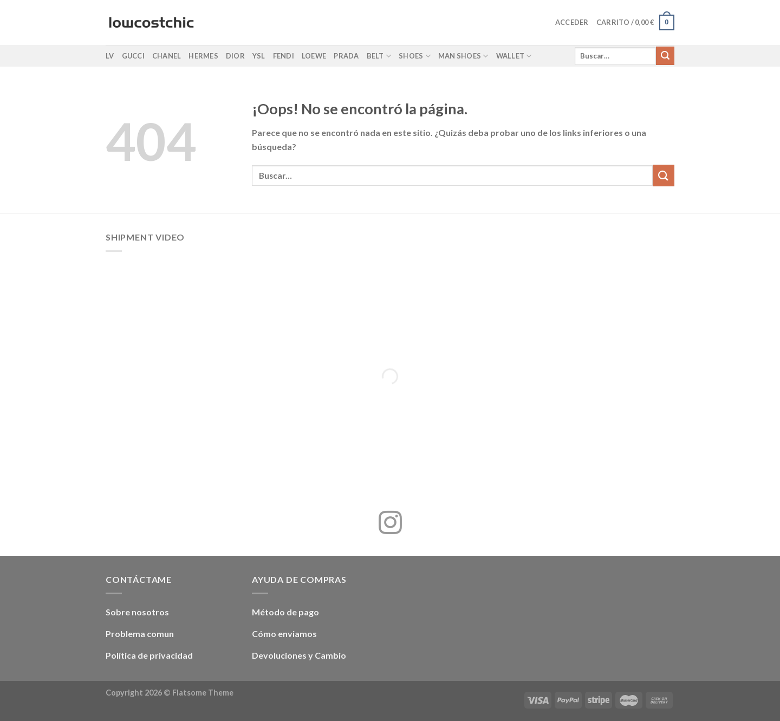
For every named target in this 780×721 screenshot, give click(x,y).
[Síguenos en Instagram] (390, 524)
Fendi (283, 55)
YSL (258, 55)
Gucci (133, 55)
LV (110, 55)
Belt (379, 56)
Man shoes (463, 56)
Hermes (203, 55)
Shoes (415, 56)
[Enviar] (665, 56)
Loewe (314, 55)
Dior (235, 55)
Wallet (514, 56)
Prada (346, 55)
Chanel (166, 55)
